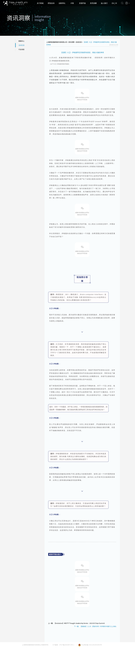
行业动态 (21, 49)
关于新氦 (40, 3)
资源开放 (82, 3)
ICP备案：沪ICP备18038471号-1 (63, 645)
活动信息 (21, 45)
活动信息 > (79, 42)
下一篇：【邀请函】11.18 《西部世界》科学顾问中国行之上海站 (95, 626)
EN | (113, 3)
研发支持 (51, 3)
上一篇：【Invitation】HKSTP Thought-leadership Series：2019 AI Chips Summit (76, 623)
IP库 (72, 3)
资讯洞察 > (72, 42)
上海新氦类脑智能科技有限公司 (56, 42)
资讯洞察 (93, 3)
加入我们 (104, 3)
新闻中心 (21, 41)
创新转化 (62, 3)
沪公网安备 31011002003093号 (90, 645)
